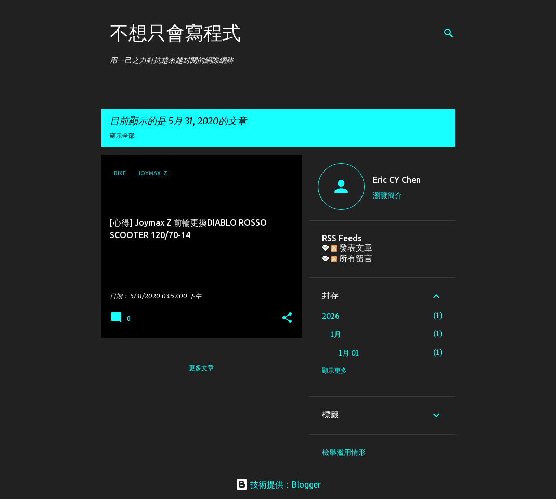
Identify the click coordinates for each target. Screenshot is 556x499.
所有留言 (351, 258)
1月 (335, 334)
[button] (287, 318)
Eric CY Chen (397, 180)
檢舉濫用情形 (344, 452)
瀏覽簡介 (387, 195)
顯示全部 (122, 135)
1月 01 (349, 353)
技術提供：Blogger (278, 484)
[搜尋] (449, 33)
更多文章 (201, 367)
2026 (331, 316)
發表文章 (351, 247)
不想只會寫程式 (175, 32)
